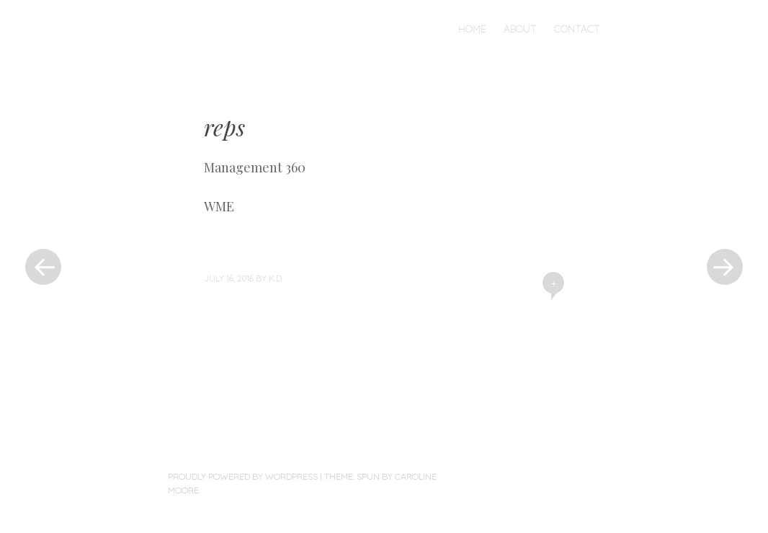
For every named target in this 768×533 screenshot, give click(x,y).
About (520, 28)
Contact (577, 28)
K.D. (276, 278)
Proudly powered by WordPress (243, 476)
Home (472, 28)
